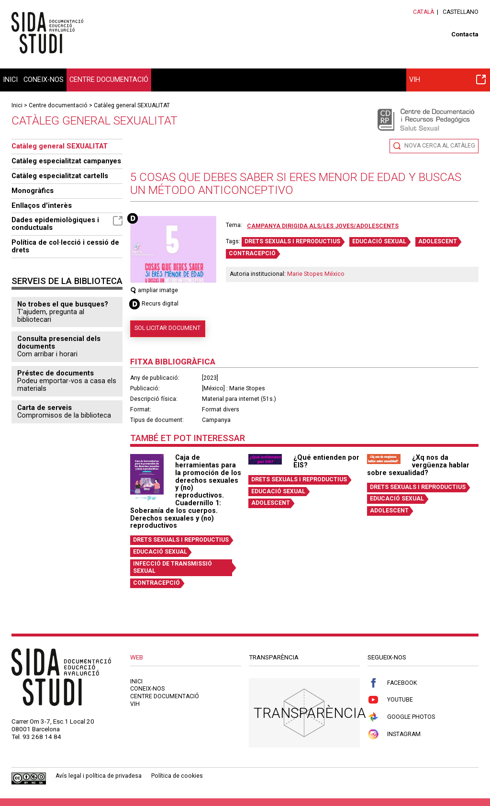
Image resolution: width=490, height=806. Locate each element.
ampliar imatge (154, 290)
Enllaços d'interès (41, 205)
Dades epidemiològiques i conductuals (66, 224)
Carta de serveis (44, 407)
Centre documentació (108, 79)
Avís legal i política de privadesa (99, 775)
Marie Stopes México (316, 274)
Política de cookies (177, 775)
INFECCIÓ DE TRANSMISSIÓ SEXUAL (172, 567)
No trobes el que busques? (62, 304)
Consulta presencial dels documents (58, 342)
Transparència (310, 712)
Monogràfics (32, 190)
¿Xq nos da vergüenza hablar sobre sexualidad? (418, 465)
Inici (10, 79)
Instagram (394, 734)
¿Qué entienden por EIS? (326, 461)
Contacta (465, 34)
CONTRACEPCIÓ (252, 253)
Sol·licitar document (167, 328)
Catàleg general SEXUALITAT (132, 105)
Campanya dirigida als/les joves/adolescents (323, 226)
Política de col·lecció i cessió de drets (65, 246)
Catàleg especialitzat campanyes (66, 161)
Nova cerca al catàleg (439, 145)
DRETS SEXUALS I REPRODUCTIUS (292, 241)
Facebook (392, 683)
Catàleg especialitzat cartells (59, 175)
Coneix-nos (43, 79)
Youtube (390, 700)
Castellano (461, 12)
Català (423, 12)
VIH (447, 79)
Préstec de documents (55, 373)
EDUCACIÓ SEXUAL (379, 241)
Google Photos (401, 717)
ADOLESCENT (437, 241)
